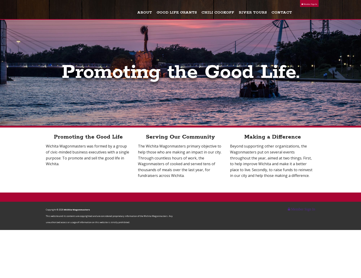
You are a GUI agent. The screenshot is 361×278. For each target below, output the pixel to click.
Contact (300, 13)
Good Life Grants (195, 13)
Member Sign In (309, 4)
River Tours (271, 13)
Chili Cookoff (236, 13)
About (163, 13)
